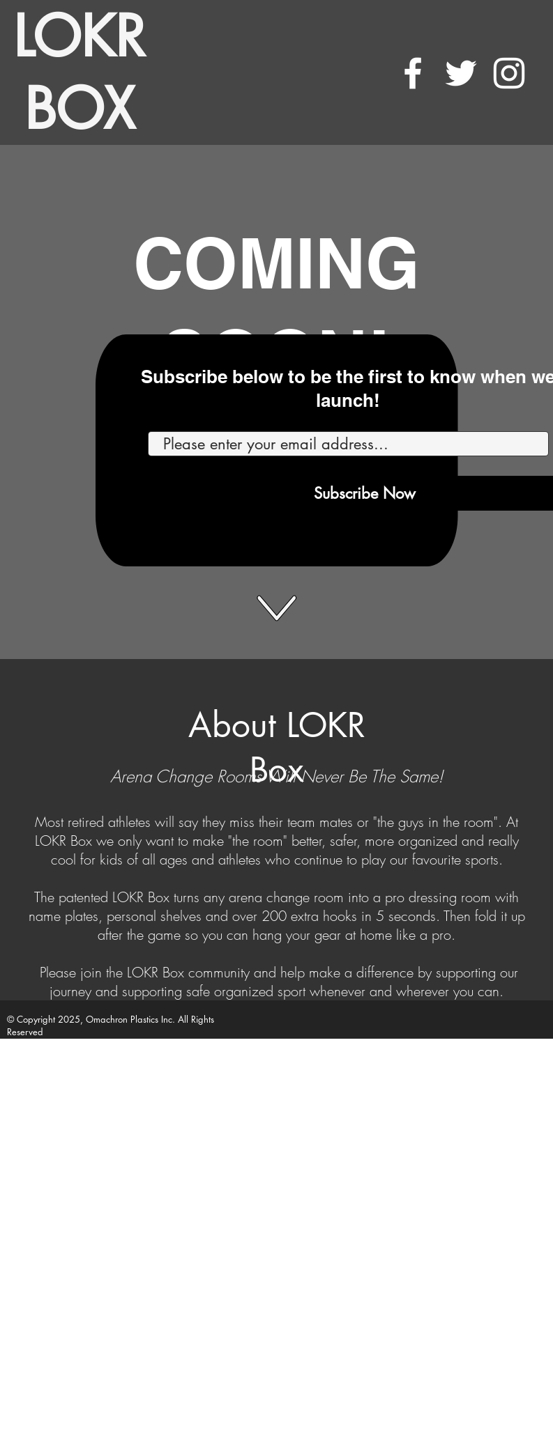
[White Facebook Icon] (413, 73)
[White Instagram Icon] (509, 73)
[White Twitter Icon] (461, 73)
